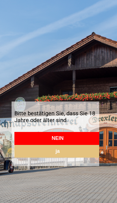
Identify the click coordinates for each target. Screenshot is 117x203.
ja (58, 151)
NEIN (58, 138)
